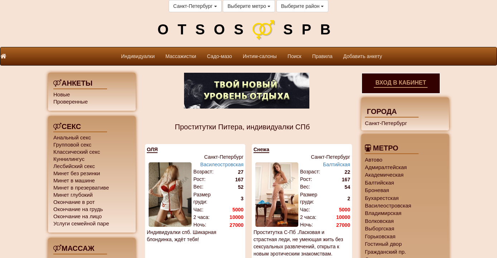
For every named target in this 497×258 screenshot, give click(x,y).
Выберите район (302, 6)
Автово (373, 160)
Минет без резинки (76, 173)
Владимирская (383, 213)
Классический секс (76, 152)
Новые (61, 94)
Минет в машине (74, 180)
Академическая (384, 175)
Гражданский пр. (385, 252)
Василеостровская (221, 164)
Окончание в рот (74, 202)
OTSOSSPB (248, 29)
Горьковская (380, 236)
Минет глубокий (73, 195)
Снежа (261, 149)
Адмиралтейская (386, 167)
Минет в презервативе (81, 188)
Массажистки (180, 56)
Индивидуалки (138, 56)
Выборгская (379, 228)
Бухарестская (382, 198)
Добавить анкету (362, 56)
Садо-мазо (219, 56)
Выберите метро (248, 6)
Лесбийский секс (74, 166)
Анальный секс (72, 137)
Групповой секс (72, 145)
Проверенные (70, 102)
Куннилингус (69, 159)
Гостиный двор (383, 244)
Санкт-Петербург (195, 6)
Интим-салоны (260, 56)
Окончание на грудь (78, 209)
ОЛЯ (152, 149)
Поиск (294, 56)
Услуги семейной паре (81, 223)
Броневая (377, 190)
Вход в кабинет (400, 83)
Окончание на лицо (77, 216)
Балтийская (336, 164)
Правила (322, 56)
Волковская (379, 221)
